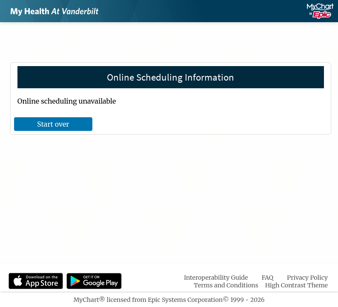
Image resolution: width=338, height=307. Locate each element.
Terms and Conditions (226, 285)
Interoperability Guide (216, 277)
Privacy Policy (307, 277)
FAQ (267, 277)
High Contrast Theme (296, 285)
